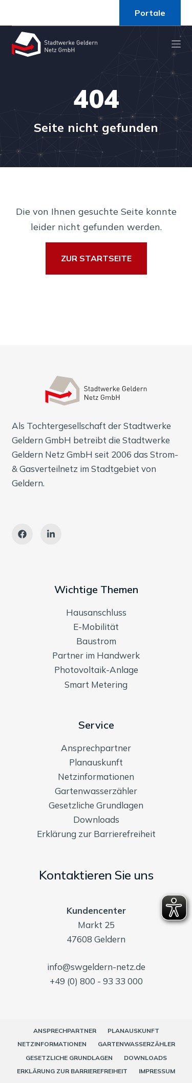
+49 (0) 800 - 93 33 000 (96, 981)
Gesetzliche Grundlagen (96, 805)
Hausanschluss (96, 612)
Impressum (157, 1071)
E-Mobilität (96, 626)
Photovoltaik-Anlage (96, 669)
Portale (150, 13)
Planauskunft (96, 762)
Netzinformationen (96, 776)
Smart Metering (96, 684)
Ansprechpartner (96, 747)
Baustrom (96, 641)
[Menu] (176, 44)
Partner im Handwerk (96, 655)
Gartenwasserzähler (96, 790)
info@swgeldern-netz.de (96, 966)
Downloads (96, 819)
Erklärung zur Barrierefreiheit (96, 833)
